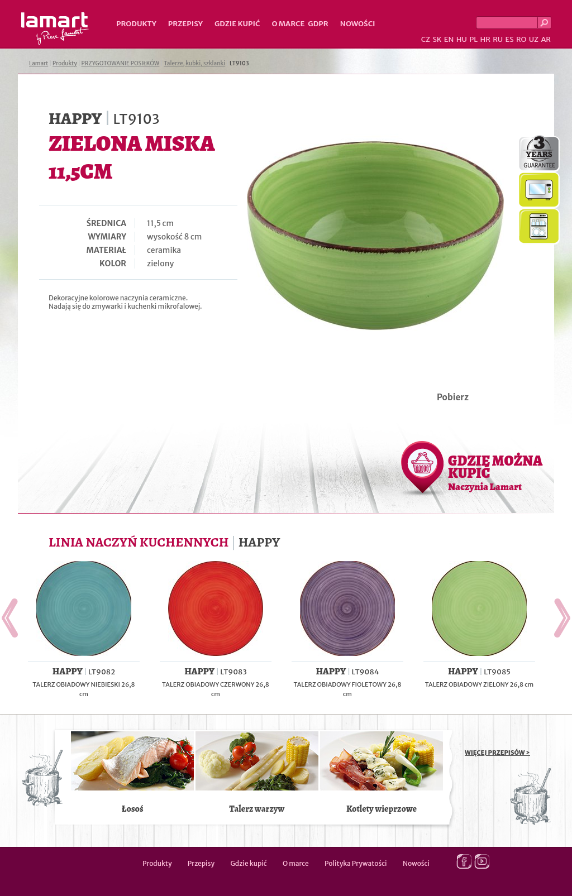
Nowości (357, 23)
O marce (287, 23)
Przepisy (185, 23)
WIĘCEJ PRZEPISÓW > (497, 752)
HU (461, 39)
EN (449, 39)
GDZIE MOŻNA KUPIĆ (495, 472)
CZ (425, 39)
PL (473, 39)
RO (521, 39)
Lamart (55, 28)
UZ (533, 39)
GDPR (318, 23)
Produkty (136, 23)
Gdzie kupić (237, 23)
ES (510, 39)
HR (485, 39)
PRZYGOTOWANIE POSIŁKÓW (121, 63)
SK (436, 39)
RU (498, 39)
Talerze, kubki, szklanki (194, 63)
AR (546, 39)
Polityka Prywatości (356, 863)
